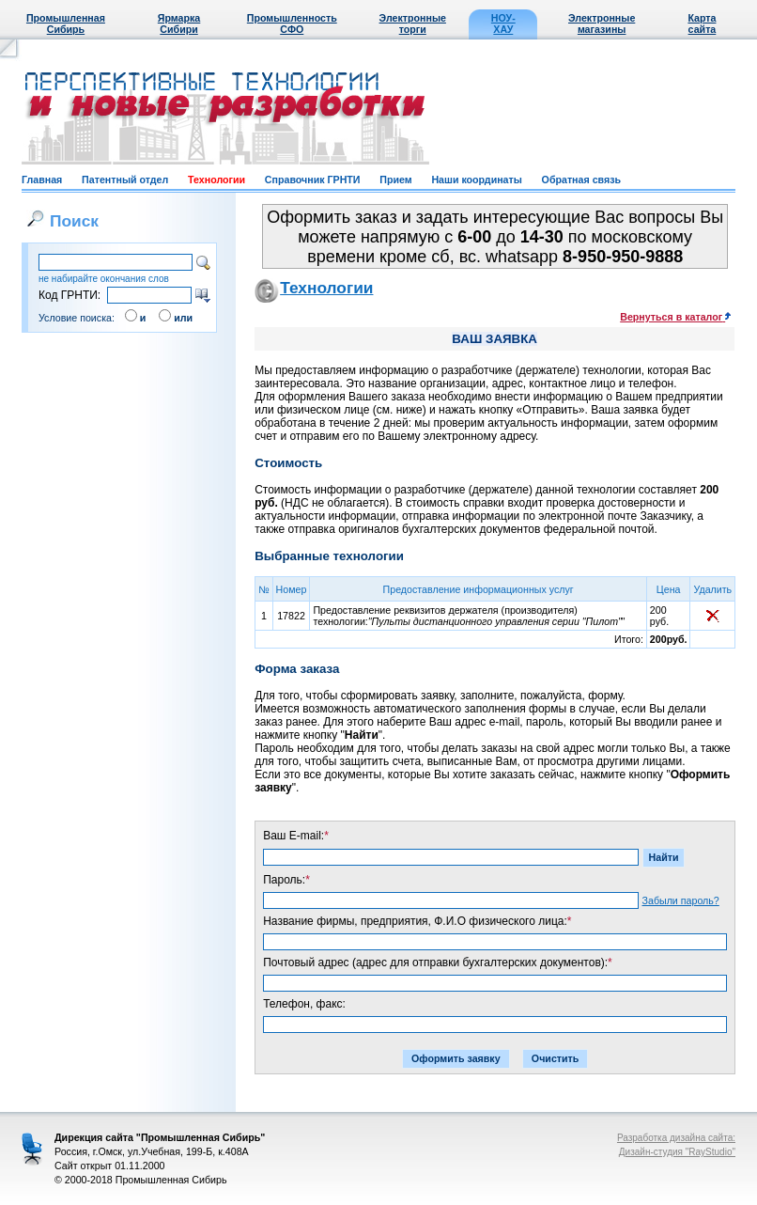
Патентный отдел (125, 179)
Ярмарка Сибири (179, 23)
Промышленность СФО (292, 23)
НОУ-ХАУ (503, 23)
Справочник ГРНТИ (313, 179)
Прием (395, 179)
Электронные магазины (601, 23)
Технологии (216, 179)
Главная (42, 179)
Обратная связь (581, 179)
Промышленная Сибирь (65, 23)
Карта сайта (701, 23)
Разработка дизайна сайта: (676, 1138)
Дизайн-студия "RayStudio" (677, 1152)
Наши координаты (476, 179)
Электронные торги (412, 23)
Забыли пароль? (680, 900)
